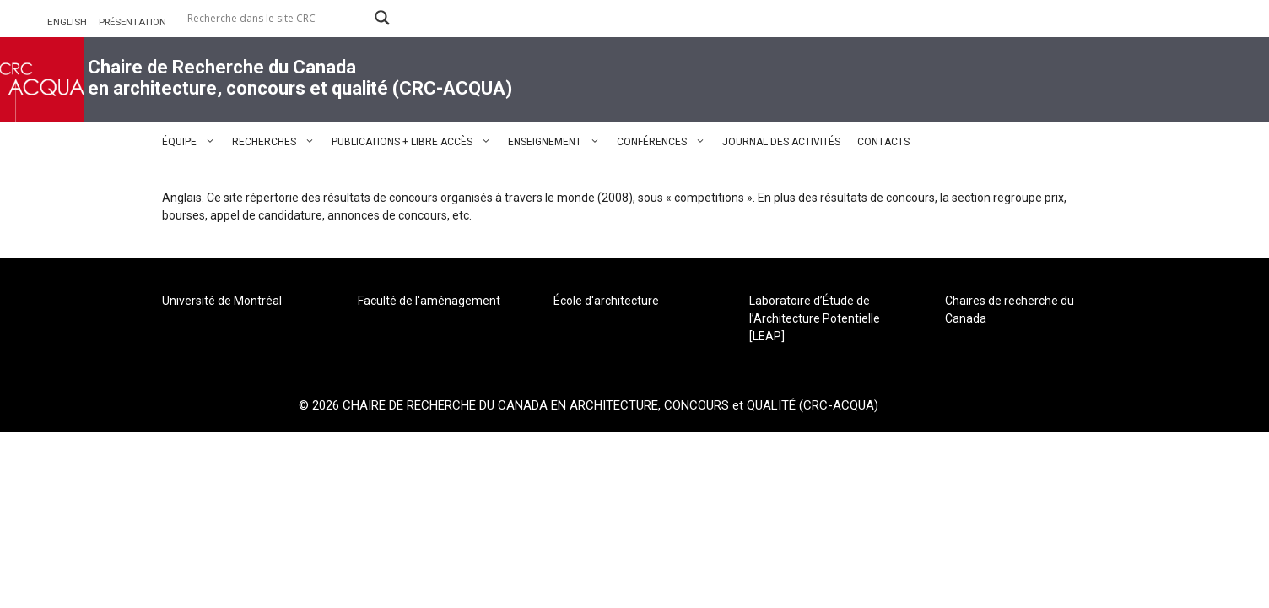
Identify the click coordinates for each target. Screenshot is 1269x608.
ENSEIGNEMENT (558, 141)
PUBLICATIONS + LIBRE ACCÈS (416, 141)
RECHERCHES (277, 141)
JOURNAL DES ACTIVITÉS (781, 142)
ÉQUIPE (193, 141)
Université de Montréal (222, 300)
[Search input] (276, 18)
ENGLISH (67, 22)
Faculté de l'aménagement (429, 300)
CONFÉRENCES (665, 141)
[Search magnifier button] (382, 18)
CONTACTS (883, 142)
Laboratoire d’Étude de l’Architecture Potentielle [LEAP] (814, 318)
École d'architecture (606, 300)
